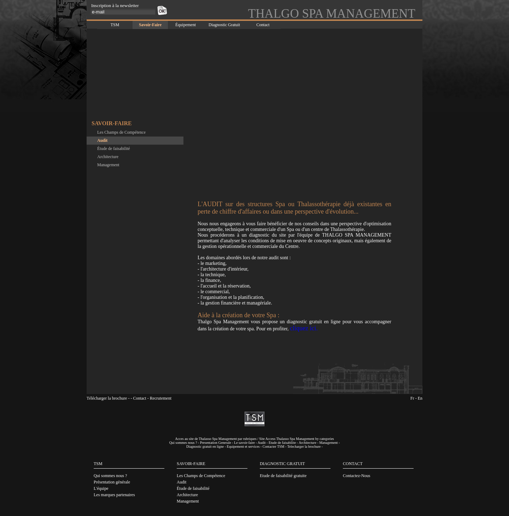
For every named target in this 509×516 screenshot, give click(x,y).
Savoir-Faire (150, 24)
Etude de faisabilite (282, 443)
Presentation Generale (215, 443)
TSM (115, 24)
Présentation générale (112, 482)
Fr (412, 398)
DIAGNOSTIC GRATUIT (282, 463)
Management (108, 164)
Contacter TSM (274, 446)
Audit (102, 140)
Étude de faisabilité (113, 148)
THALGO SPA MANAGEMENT (331, 14)
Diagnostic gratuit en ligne (205, 446)
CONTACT (353, 463)
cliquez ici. (304, 328)
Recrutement (160, 398)
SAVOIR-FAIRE (191, 463)
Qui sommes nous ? (183, 443)
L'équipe (101, 488)
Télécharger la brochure (107, 398)
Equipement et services (243, 446)
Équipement (185, 24)
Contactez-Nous (356, 475)
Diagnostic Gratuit (224, 24)
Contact (262, 24)
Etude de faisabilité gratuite (283, 475)
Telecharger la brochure (304, 446)
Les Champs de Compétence (121, 132)
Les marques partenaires (114, 494)
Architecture (107, 156)
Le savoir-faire (244, 443)
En (420, 398)
